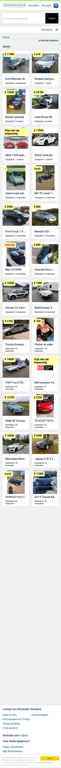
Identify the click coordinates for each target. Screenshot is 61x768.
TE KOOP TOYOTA (45, 420)
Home (6, 37)
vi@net (24, 735)
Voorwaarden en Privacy (16, 719)
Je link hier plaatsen (48, 40)
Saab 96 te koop (15, 420)
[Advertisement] (30, 607)
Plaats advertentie (13, 746)
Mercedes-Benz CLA (17, 458)
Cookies (24, 765)
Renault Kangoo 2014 (47, 78)
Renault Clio (41, 231)
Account (46, 5)
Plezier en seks (43, 344)
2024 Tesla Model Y (46, 155)
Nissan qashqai (14, 117)
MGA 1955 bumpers (17, 155)
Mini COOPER (13, 269)
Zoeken (51, 18)
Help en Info (10, 714)
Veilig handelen (11, 723)
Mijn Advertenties (13, 751)
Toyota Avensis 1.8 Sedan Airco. (25, 344)
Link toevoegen (39, 714)
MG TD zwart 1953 (46, 193)
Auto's (6, 46)
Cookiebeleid (10, 728)
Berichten (33, 5)
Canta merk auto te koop (20, 193)
